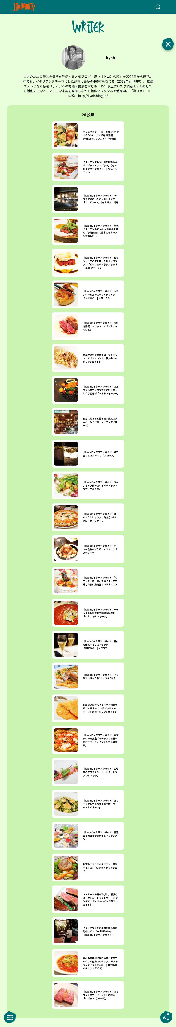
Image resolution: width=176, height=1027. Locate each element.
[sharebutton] (166, 1017)
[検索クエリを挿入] (152, 6)
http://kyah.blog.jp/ (93, 95)
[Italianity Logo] (31, 7)
